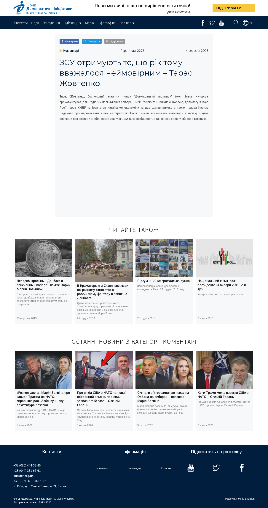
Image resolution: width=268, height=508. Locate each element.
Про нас (166, 468)
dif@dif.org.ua (23, 475)
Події (35, 23)
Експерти (21, 23)
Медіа (89, 23)
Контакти (102, 468)
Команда (135, 468)
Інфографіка (107, 23)
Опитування (51, 23)
